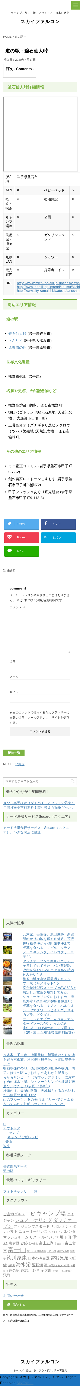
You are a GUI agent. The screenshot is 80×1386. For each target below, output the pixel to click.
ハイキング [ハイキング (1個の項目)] (54, 1232)
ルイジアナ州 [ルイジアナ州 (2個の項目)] (52, 1237)
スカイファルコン (40, 22)
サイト (14, 692)
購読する (16, 1304)
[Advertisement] (40, 876)
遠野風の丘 (17, 348)
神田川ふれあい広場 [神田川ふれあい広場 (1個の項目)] (59, 1266)
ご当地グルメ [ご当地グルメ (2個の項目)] (14, 1214)
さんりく (15, 341)
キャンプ (12, 1132)
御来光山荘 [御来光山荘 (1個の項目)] (63, 1251)
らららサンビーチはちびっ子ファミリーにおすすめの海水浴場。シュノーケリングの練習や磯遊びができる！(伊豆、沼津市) (39, 1081)
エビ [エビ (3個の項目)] (30, 1214)
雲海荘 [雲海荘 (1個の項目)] (56, 1271)
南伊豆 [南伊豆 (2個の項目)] (14, 1243)
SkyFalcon (24, 1383)
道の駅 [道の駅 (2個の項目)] (14, 1270)
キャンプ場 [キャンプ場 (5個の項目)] (51, 1214)
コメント (17, 607)
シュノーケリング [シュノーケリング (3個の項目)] (33, 1220)
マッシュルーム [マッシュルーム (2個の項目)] (16, 1237)
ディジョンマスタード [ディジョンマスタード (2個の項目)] (31, 1226)
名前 (13, 661)
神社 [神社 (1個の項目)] (73, 1266)
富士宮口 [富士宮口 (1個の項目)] (59, 1244)
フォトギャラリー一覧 (20, 1191)
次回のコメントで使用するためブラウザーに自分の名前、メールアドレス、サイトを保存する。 (39, 717)
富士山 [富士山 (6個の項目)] (17, 1250)
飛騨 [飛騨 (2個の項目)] (6, 1275)
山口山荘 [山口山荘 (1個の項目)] (51, 1251)
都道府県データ (15, 1166)
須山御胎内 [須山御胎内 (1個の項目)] (66, 1271)
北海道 (20, 764)
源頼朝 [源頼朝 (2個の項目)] (37, 1265)
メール (14, 676)
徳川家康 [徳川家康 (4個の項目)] (16, 1258)
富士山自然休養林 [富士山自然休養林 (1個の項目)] (36, 1251)
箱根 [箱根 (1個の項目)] (5, 1271)
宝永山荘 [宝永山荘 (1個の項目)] (33, 1244)
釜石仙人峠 (17, 334)
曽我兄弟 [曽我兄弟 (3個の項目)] (59, 1258)
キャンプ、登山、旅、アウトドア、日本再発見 (40, 1370)
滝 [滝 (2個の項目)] (46, 1265)
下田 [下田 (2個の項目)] (67, 1237)
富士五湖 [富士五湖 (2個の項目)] (46, 1243)
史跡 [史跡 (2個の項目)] (24, 1243)
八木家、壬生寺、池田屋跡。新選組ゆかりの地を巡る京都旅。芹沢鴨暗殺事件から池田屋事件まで (48, 939)
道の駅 (8, 1171)
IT (4, 1124)
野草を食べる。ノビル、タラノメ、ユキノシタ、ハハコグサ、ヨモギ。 (48, 952)
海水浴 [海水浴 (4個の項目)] (23, 1265)
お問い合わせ (13, 1295)
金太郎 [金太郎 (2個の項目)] (46, 1270)
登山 (8, 1141)
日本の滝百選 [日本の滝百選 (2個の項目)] (39, 1258)
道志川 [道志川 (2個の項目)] (26, 1270)
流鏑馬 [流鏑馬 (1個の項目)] (11, 1266)
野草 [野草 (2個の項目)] (36, 1270)
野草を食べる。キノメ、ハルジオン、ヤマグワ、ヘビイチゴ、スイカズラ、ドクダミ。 (48, 1010)
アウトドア (11, 1128)
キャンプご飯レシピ (22, 1137)
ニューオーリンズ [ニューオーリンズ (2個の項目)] (33, 1232)
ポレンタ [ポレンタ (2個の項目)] (68, 1232)
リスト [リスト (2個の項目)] (34, 1237)
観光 (6, 1146)
